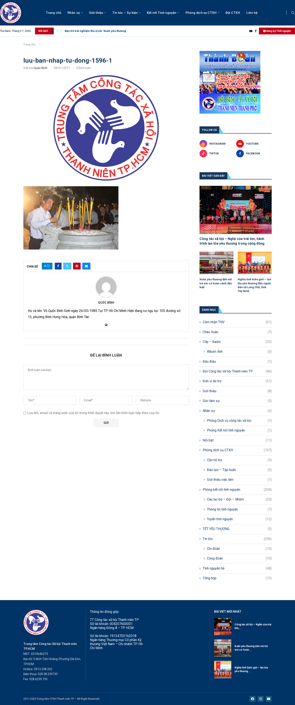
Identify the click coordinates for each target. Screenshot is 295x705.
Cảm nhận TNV (237, 322)
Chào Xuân (237, 332)
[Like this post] (48, 266)
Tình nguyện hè (237, 568)
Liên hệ (251, 13)
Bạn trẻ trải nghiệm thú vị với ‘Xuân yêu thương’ (95, 30)
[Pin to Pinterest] (77, 266)
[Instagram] (217, 144)
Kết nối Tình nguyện (161, 13)
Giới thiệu (96, 13)
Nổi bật (237, 440)
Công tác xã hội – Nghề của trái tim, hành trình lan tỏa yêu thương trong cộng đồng (231, 241)
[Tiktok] (217, 153)
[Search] (293, 13)
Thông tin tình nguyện (239, 509)
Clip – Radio (237, 342)
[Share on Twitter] (67, 266)
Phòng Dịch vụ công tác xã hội (239, 420)
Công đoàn (239, 558)
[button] (57, 31)
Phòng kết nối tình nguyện (237, 489)
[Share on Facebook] (58, 266)
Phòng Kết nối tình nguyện (239, 430)
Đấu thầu (237, 361)
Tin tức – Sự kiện (125, 13)
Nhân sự (73, 13)
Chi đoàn (239, 548)
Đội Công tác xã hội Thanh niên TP (237, 371)
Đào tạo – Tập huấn (239, 470)
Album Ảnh (239, 351)
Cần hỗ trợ (239, 460)
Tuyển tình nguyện (239, 519)
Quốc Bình (40, 68)
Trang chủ (53, 13)
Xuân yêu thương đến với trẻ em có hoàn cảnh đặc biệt (215, 283)
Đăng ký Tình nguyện (277, 31)
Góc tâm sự (237, 401)
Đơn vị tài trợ (237, 381)
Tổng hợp (237, 578)
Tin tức (237, 539)
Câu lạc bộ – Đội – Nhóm (239, 499)
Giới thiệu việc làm (239, 479)
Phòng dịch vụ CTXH (200, 13)
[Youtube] (251, 31)
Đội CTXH (233, 13)
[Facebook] (256, 31)
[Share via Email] (86, 266)
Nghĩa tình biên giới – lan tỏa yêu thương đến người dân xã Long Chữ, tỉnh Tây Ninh (254, 285)
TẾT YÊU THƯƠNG (237, 529)
